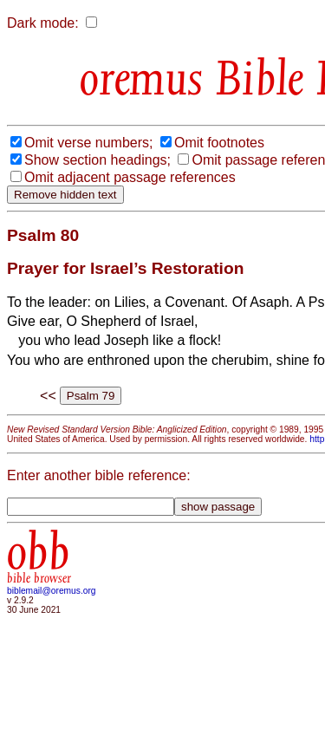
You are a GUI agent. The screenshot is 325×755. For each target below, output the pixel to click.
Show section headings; (97, 160)
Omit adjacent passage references (130, 177)
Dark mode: (43, 23)
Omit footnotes (219, 142)
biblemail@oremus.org (51, 591)
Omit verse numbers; (88, 142)
